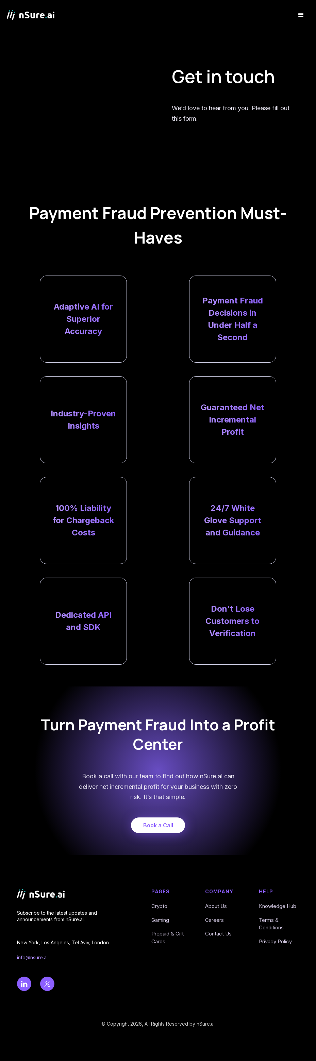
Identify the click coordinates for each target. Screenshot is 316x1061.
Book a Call (158, 825)
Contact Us (218, 933)
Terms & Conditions (271, 924)
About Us (216, 906)
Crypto (159, 906)
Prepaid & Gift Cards (167, 937)
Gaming (160, 920)
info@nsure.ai (32, 957)
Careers (214, 920)
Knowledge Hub (277, 906)
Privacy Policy (275, 941)
